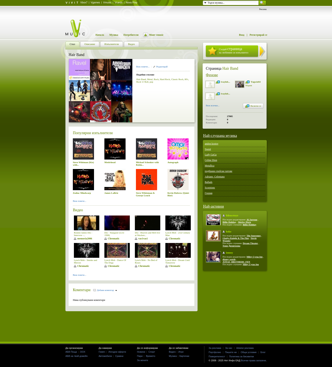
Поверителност (217, 356)
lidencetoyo (232, 215)
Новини (141, 352)
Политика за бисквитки (241, 356)
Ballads (208, 182)
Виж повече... (142, 66)
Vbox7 (83, 2)
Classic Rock (177, 79)
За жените (142, 360)
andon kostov (211, 143)
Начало (99, 34)
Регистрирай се (258, 34)
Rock (156, 79)
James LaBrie (111, 193)
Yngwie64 (255, 81)
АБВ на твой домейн (76, 356)
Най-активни (213, 206)
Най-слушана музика (220, 136)
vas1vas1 (143, 238)
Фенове (212, 75)
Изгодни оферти (117, 352)
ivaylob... (225, 81)
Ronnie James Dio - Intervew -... (83, 233)
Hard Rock (165, 79)
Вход (241, 34)
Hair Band (141, 79)
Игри (180, 352)
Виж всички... (213, 106)
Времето (150, 356)
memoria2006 (84, 238)
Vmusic (107, 2)
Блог (263, 352)
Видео (78, 210)
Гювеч (102, 352)
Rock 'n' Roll (142, 81)
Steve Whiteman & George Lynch (145, 194)
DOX (82, 352)
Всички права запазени (253, 360)
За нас (228, 348)
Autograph (172, 162)
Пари (139, 356)
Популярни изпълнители (93, 133)
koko (228, 231)
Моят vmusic (156, 34)
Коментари (82, 290)
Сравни (119, 356)
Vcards (118, 2)
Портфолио (215, 352)
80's (186, 79)
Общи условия (249, 352)
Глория (208, 193)
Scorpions (210, 187)
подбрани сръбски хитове (218, 171)
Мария (248, 85)
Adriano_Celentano (215, 176)
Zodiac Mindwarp (82, 193)
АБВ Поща (71, 352)
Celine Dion (211, 160)
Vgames (95, 2)
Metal (150, 79)
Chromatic (113, 238)
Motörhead (110, 162)
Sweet (208, 149)
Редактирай (161, 66)
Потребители (130, 34)
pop (151, 81)
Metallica (209, 165)
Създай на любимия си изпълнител (233, 50)
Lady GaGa (211, 154)
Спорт (151, 352)
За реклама (215, 348)
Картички (184, 356)
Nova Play (131, 2)
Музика (113, 34)
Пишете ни (231, 352)
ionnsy (229, 252)
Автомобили (105, 356)
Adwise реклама (245, 348)
